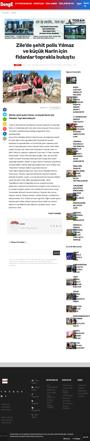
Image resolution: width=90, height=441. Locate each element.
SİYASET (50, 400)
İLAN (75, 80)
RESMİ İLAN (39, 3)
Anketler (81, 388)
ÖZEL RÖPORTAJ (66, 3)
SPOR (49, 403)
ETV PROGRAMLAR (23, 3)
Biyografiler (82, 391)
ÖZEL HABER (51, 3)
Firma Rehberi (68, 404)
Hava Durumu (68, 385)
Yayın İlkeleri (5, 407)
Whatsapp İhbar (7, 420)
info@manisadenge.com (29, 228)
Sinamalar (66, 398)
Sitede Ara (82, 385)
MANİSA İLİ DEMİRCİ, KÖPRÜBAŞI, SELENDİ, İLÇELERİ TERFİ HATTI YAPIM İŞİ (78, 232)
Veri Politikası (6, 410)
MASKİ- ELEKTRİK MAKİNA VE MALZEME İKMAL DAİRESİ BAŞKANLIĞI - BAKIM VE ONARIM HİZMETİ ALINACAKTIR (78, 99)
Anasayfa (5, 13)
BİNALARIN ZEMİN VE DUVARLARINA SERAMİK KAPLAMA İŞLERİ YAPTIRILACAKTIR (80, 173)
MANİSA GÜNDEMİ (50, 407)
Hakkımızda (5, 404)
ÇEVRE (13, 13)
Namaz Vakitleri (65, 392)
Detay (67, 439)
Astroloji (81, 396)
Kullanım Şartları (7, 417)
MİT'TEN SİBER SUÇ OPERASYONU (78, 345)
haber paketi (4, 438)
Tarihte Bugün (68, 396)
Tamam (76, 439)
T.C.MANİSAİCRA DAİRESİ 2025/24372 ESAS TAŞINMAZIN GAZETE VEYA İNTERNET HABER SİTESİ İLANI (79, 127)
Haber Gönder (6, 423)
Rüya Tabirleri (83, 394)
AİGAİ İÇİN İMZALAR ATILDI (77, 308)
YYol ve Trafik (68, 388)
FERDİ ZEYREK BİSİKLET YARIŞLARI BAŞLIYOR (77, 282)
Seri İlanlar (66, 401)
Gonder (57, 253)
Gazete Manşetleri (66, 407)
